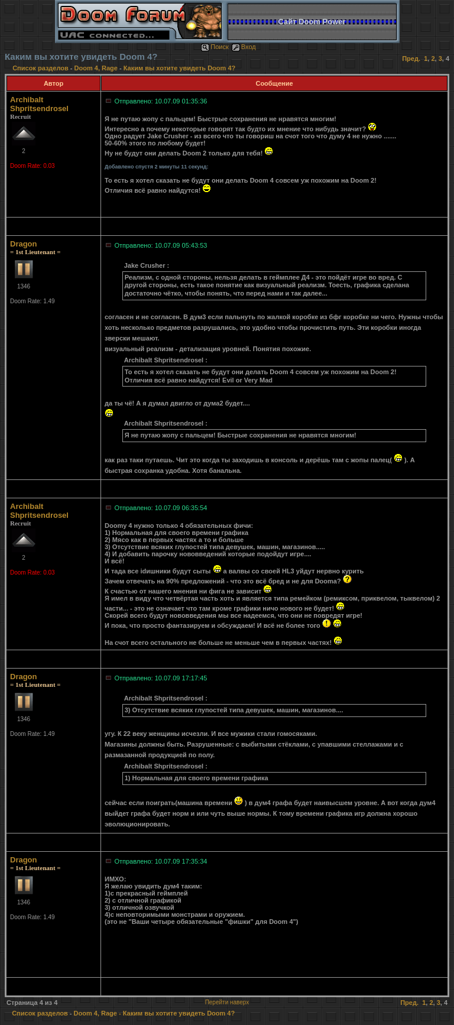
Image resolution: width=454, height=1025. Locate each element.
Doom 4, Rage (96, 68)
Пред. (411, 58)
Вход (244, 46)
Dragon (23, 243)
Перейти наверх (227, 1002)
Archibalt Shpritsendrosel (39, 104)
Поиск (214, 46)
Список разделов (41, 68)
